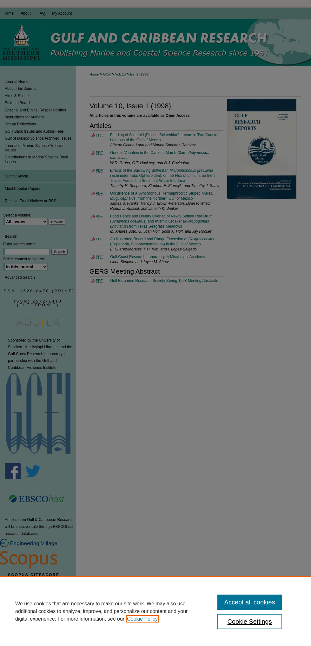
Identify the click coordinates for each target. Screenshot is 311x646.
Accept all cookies (249, 602)
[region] (155, 611)
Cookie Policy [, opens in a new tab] (142, 619)
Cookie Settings (250, 621)
